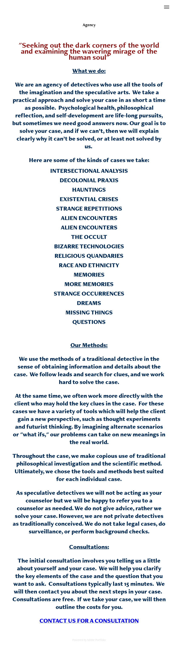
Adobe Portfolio (96, 640)
